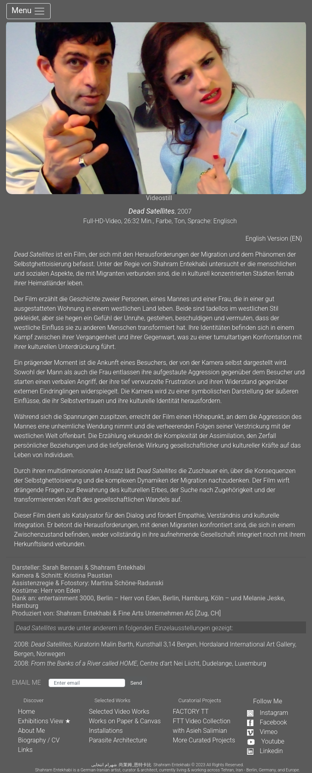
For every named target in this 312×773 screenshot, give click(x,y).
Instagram (267, 713)
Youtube (266, 741)
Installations (106, 730)
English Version (266, 238)
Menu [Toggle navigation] (28, 11)
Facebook (267, 722)
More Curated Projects (204, 740)
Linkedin (265, 751)
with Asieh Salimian (200, 730)
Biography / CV (39, 740)
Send (136, 683)
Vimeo (262, 732)
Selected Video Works (119, 711)
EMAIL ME (30, 682)
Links (25, 750)
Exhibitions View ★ (44, 721)
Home (26, 711)
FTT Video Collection (201, 721)
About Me (31, 730)
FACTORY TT (190, 711)
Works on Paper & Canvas (125, 721)
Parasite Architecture (118, 740)
